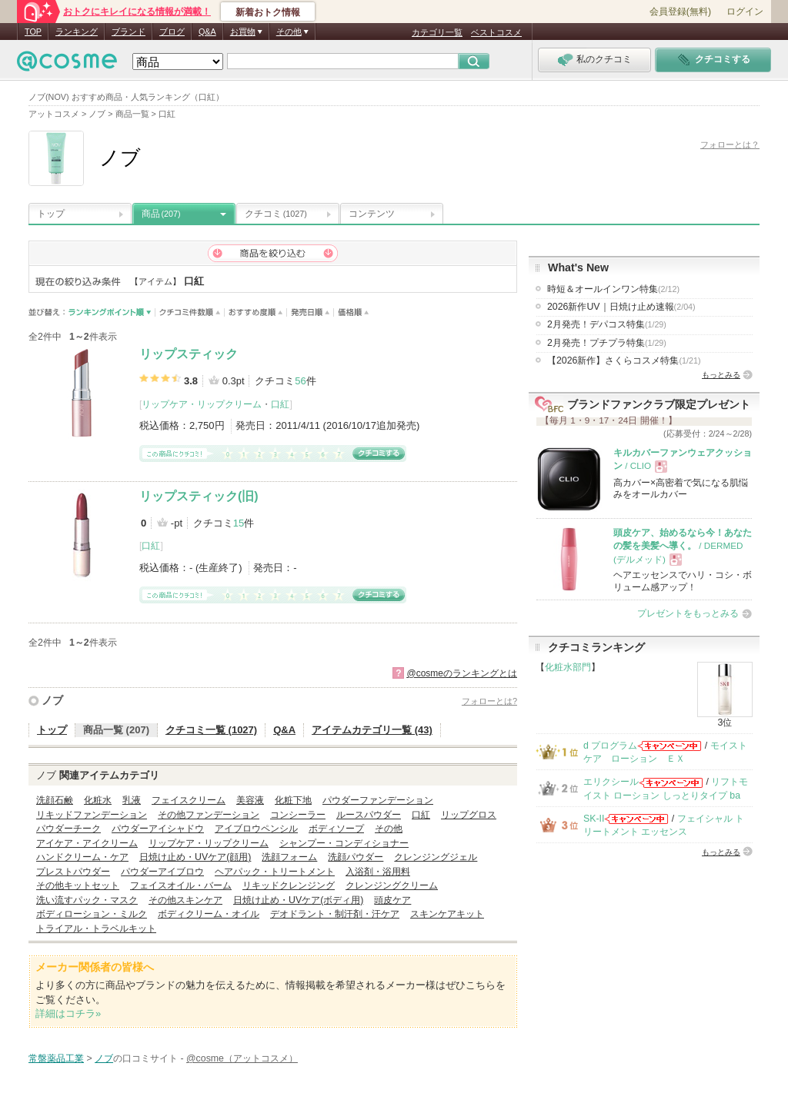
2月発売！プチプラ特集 (606, 342)
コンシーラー (298, 814)
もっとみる (721, 374)
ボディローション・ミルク (91, 914)
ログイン (744, 11)
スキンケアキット (447, 914)
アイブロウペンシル (256, 828)
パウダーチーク (68, 828)
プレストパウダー (73, 871)
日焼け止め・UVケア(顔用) (195, 857)
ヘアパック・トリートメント (275, 871)
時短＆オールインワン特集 (613, 289)
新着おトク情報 (267, 12)
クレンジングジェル (435, 857)
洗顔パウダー (355, 857)
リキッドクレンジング (288, 885)
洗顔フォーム (289, 857)
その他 (388, 828)
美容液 (250, 800)
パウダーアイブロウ (162, 871)
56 (300, 381)
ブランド (128, 31)
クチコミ (276, 213)
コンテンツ (372, 213)
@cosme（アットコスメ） (242, 1058)
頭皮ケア (392, 900)
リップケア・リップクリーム (202, 404)
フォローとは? (489, 701)
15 (238, 523)
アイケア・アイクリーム (87, 843)
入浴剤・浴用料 (378, 871)
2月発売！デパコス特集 (606, 324)
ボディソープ (336, 828)
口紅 (280, 404)
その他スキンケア (185, 900)
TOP (33, 31)
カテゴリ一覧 (437, 32)
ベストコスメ (496, 32)
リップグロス (468, 814)
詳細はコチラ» (68, 1013)
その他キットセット (77, 885)
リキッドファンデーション (91, 814)
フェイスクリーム (188, 800)
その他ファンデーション (208, 814)
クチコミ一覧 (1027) (211, 730)
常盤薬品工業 (56, 1058)
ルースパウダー (368, 814)
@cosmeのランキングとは (461, 673)
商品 (161, 213)
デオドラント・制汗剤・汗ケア (334, 914)
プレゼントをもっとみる (688, 613)
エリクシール (611, 781)
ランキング (76, 31)
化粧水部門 (568, 667)
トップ (51, 213)
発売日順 (310, 312)
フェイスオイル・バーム (181, 885)
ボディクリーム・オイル (208, 914)
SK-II (593, 818)
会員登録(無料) (680, 11)
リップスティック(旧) (199, 496)
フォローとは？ (730, 144)
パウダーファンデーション (377, 800)
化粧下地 (293, 800)
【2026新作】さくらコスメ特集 (624, 360)
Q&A (207, 31)
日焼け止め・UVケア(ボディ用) (298, 900)
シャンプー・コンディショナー (344, 843)
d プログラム (610, 745)
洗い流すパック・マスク (87, 900)
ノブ (52, 700)
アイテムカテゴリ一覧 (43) (372, 730)
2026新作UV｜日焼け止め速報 (621, 306)
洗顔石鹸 (54, 800)
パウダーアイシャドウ (158, 828)
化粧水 (98, 800)
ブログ (172, 31)
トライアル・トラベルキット (96, 928)
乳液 (131, 800)
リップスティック (188, 353)
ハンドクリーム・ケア (82, 857)
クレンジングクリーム (392, 885)
